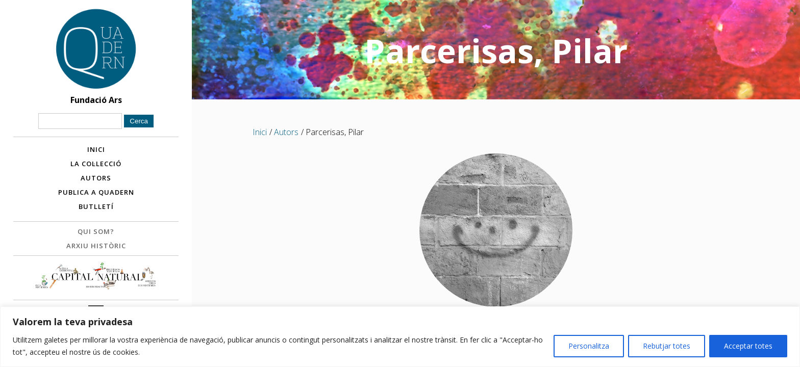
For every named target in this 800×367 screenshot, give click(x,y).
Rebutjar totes (666, 346)
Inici (96, 149)
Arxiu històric (96, 245)
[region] (400, 336)
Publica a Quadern (96, 192)
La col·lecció (95, 163)
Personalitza (588, 346)
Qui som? (96, 231)
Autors (96, 177)
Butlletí (96, 206)
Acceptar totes (748, 346)
